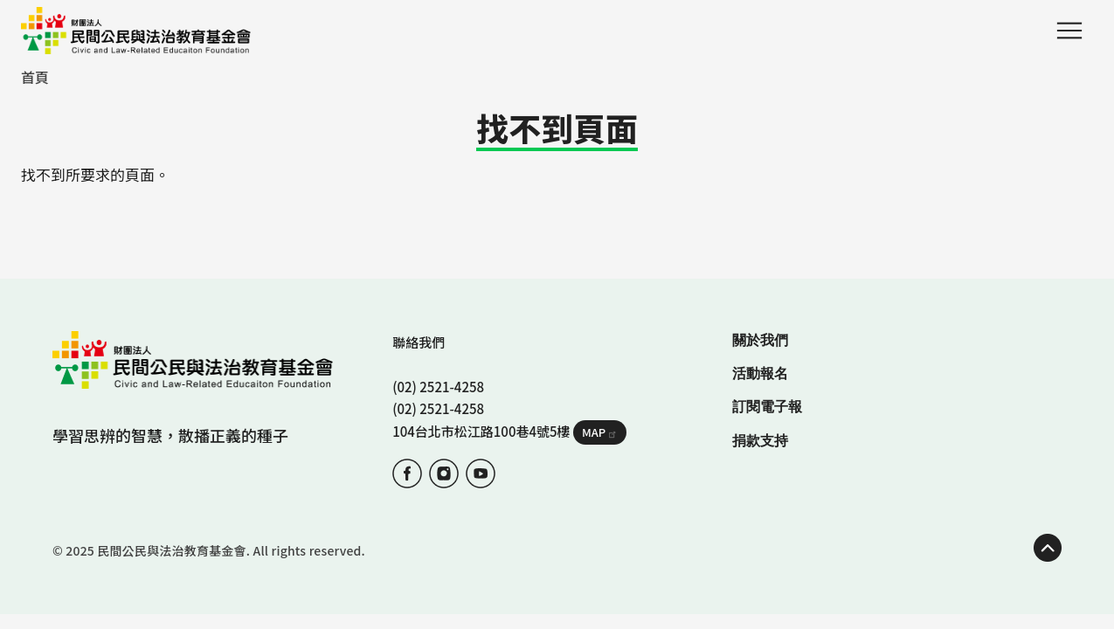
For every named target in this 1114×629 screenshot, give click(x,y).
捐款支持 (760, 440)
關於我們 (760, 340)
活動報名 (760, 373)
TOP (1048, 548)
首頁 (35, 76)
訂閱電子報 (767, 406)
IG (444, 473)
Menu (1069, 30)
